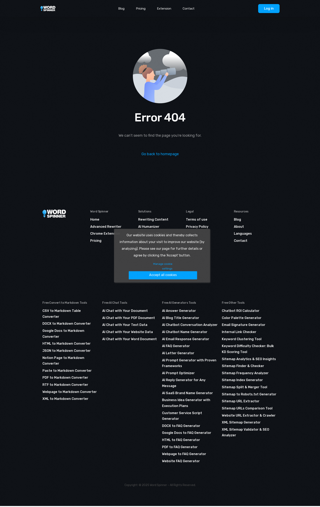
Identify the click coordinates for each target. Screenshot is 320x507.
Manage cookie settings (130, 270)
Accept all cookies (172, 270)
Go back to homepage (160, 154)
